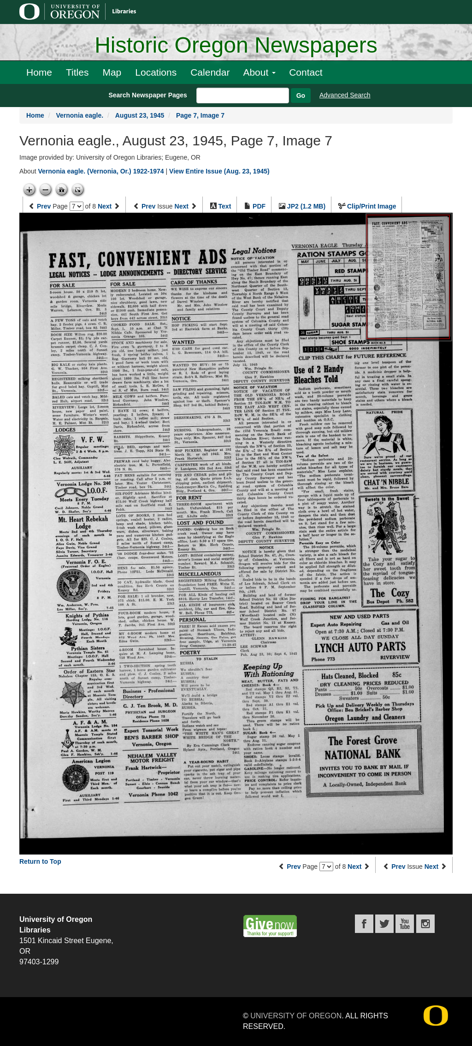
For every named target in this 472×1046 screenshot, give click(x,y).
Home (39, 72)
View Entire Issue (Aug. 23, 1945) (219, 171)
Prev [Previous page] (44, 206)
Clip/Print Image (371, 206)
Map (111, 72)
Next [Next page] (105, 206)
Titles (77, 72)
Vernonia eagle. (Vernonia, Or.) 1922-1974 (101, 171)
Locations (156, 72)
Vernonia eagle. (79, 115)
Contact (305, 72)
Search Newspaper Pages (147, 95)
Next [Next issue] (182, 206)
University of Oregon (296, 1016)
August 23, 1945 (140, 115)
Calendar (210, 72)
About (259, 72)
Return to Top (40, 861)
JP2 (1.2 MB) (306, 206)
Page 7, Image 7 (200, 115)
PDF (259, 206)
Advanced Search (345, 95)
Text (224, 206)
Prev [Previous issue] (148, 206)
